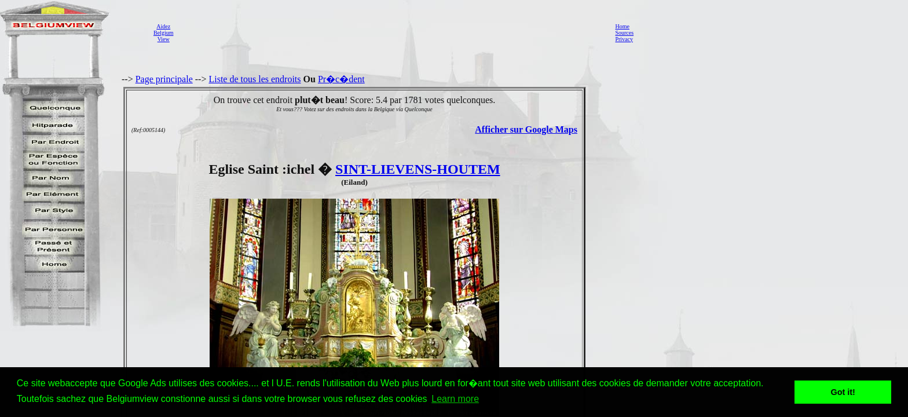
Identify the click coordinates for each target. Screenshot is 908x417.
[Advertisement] (391, 32)
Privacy (624, 39)
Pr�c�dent (341, 79)
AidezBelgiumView (163, 32)
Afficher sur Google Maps (526, 129)
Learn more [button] (455, 399)
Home (622, 26)
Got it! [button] (843, 392)
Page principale (164, 79)
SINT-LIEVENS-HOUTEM (417, 169)
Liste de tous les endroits (254, 79)
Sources (624, 33)
